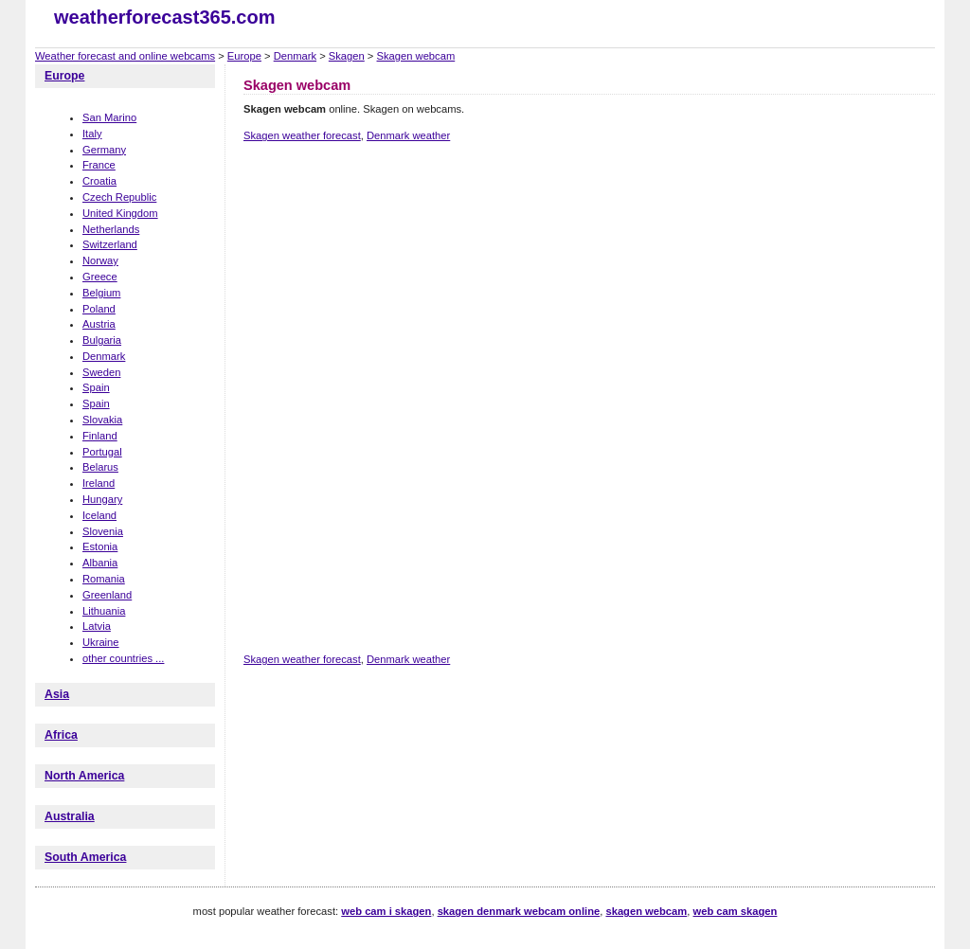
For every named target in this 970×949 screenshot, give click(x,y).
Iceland (99, 515)
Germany (104, 149)
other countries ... (123, 658)
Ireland (98, 483)
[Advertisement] (588, 223)
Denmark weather (408, 135)
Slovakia (102, 419)
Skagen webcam (416, 56)
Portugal (102, 451)
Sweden (101, 372)
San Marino (109, 117)
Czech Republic (119, 197)
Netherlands (110, 229)
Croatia (99, 181)
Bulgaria (101, 340)
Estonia (99, 546)
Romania (103, 578)
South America (85, 857)
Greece (99, 276)
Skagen (347, 56)
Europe (244, 56)
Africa (61, 735)
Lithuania (103, 611)
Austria (99, 324)
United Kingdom (120, 213)
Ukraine (100, 642)
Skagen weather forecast (302, 135)
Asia (57, 694)
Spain (96, 387)
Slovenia (102, 531)
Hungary (102, 499)
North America (84, 775)
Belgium (101, 292)
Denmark (295, 56)
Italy (92, 133)
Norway (100, 260)
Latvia (96, 626)
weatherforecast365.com (164, 17)
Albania (99, 562)
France (99, 164)
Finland (99, 435)
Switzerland (109, 244)
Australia (70, 816)
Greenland (107, 594)
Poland (99, 308)
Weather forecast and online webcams (125, 56)
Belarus (100, 467)
